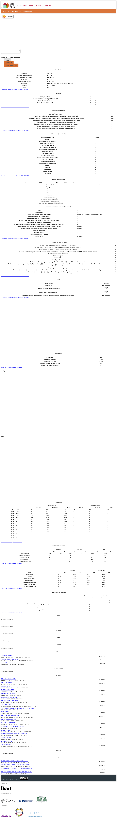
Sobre (31, 5)
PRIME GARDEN (5, 712)
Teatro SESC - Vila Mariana (8, 663)
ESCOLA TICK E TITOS (6, 730)
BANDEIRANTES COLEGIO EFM (9, 697)
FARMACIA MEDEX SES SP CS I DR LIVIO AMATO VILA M (15, 764)
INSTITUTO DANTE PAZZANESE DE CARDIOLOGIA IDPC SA (16, 768)
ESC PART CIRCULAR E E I (7, 690)
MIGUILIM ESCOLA (6, 745)
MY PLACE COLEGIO (6, 737)
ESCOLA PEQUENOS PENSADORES (10, 715)
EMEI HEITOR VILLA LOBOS (8, 693)
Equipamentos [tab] (11, 65)
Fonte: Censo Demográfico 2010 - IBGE (11, 367)
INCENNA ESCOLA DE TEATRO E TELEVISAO (12, 726)
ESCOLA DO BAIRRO (6, 682)
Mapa (18, 5)
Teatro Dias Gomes (6, 655)
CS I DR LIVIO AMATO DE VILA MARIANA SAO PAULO (14, 761)
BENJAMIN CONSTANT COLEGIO (9, 701)
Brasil (4, 11)
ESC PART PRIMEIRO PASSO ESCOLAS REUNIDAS (14, 734)
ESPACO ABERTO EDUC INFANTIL (9, 719)
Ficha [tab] (7, 60)
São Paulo (15, 11)
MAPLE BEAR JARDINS (6, 741)
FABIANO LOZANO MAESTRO (8, 679)
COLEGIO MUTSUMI (6, 686)
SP (9, 11)
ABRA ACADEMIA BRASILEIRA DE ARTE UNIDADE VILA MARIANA (17, 708)
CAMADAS (10, 16)
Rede (24, 5)
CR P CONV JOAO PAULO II (8, 723)
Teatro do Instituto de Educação (10, 659)
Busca (39, 5)
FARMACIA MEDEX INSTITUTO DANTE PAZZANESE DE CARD (16, 772)
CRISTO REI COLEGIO (6, 704)
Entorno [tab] (9, 63)
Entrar (48, 5)
